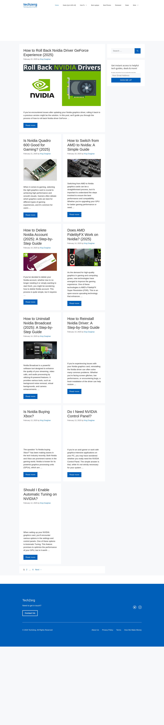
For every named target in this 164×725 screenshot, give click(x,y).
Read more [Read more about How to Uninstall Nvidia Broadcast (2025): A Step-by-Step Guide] (30, 396)
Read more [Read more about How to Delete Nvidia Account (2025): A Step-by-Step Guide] (30, 302)
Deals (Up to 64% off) (69, 5)
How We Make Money (133, 630)
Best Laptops (95, 5)
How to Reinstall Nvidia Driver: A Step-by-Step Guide (83, 323)
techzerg (30, 4)
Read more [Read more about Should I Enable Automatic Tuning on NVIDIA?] (30, 557)
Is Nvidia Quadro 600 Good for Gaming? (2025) (37, 144)
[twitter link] (134, 607)
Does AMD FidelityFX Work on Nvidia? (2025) (82, 234)
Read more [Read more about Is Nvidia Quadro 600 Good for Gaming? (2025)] (30, 215)
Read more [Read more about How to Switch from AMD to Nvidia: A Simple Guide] (74, 214)
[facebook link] (140, 607)
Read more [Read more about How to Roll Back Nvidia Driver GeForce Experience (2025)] (30, 125)
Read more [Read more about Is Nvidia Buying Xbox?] (30, 474)
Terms (118, 630)
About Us (95, 630)
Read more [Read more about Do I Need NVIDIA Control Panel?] (74, 475)
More (137, 5)
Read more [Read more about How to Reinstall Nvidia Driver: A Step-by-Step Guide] (74, 391)
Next (38, 569)
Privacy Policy (107, 630)
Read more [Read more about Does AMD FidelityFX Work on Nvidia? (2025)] (74, 303)
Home (57, 5)
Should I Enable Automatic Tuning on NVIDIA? (40, 494)
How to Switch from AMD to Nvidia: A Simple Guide (83, 144)
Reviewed (118, 5)
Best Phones (107, 5)
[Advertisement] (82, 26)
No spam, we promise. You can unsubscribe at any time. (123, 72)
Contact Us (30, 613)
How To (84, 5)
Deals (127, 5)
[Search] (138, 51)
